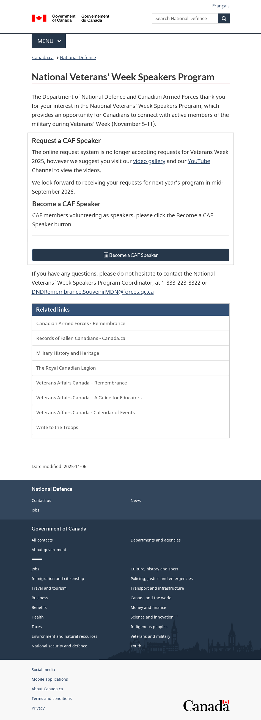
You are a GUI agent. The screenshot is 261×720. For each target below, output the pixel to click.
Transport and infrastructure (157, 588)
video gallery (149, 161)
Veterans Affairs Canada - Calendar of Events (85, 412)
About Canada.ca (47, 688)
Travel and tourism (49, 588)
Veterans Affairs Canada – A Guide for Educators (89, 397)
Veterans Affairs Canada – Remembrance (81, 382)
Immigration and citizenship (58, 578)
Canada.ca (43, 57)
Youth (136, 645)
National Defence (78, 57)
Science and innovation (152, 617)
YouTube (199, 161)
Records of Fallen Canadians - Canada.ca (80, 338)
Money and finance (148, 607)
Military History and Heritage (67, 353)
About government (49, 549)
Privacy (38, 708)
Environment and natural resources (64, 636)
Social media (43, 669)
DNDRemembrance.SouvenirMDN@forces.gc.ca (93, 291)
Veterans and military (150, 636)
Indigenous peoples (149, 626)
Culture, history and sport (154, 568)
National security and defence (59, 645)
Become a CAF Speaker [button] (130, 255)
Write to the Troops (57, 427)
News (136, 500)
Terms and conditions (52, 698)
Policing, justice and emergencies (162, 578)
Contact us (41, 500)
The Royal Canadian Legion (66, 367)
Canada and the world (151, 597)
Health (38, 617)
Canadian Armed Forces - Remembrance (80, 323)
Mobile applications (50, 679)
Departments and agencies (156, 540)
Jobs (35, 510)
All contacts (42, 540)
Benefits (39, 607)
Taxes (37, 626)
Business (40, 597)
